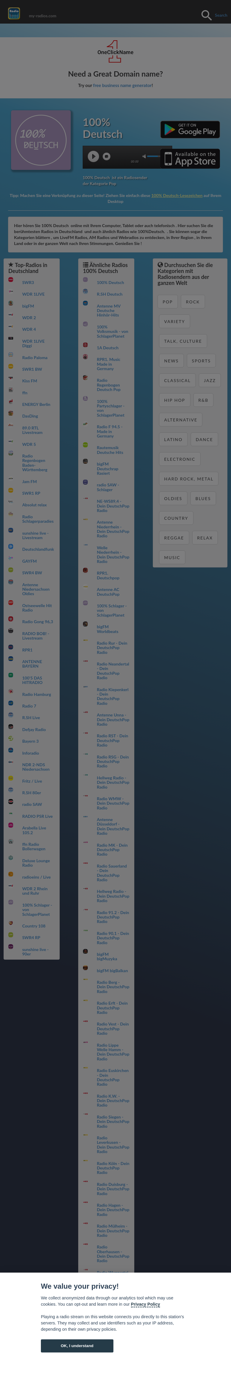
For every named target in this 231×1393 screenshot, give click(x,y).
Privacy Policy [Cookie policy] (145, 1304)
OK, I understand (77, 1346)
